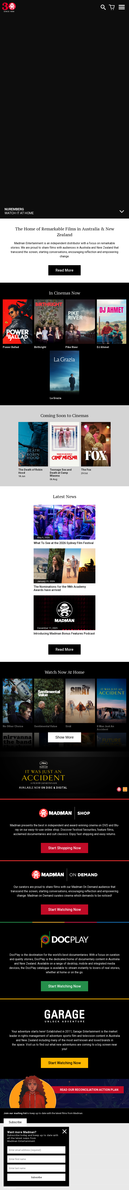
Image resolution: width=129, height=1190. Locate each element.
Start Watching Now (64, 909)
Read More (64, 270)
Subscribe (15, 1122)
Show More (64, 737)
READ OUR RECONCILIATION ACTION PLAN (89, 1089)
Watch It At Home (19, 211)
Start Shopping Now (64, 848)
